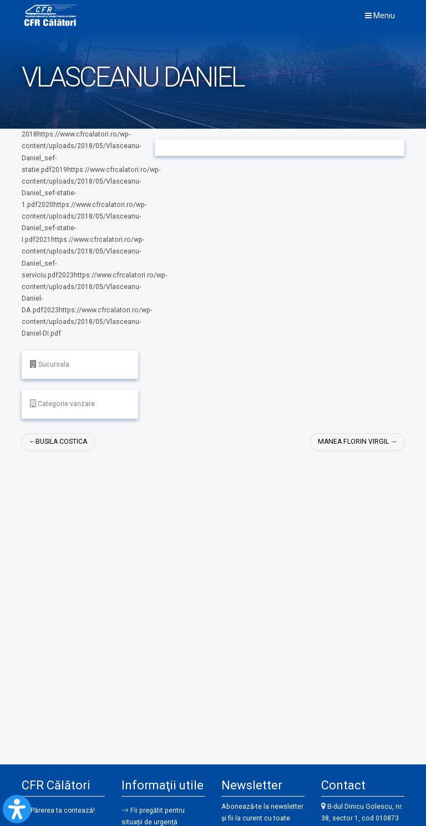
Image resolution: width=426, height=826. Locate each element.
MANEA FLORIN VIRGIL (352, 441)
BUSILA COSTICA (62, 441)
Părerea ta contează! (63, 810)
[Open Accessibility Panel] (17, 809)
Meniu (380, 15)
